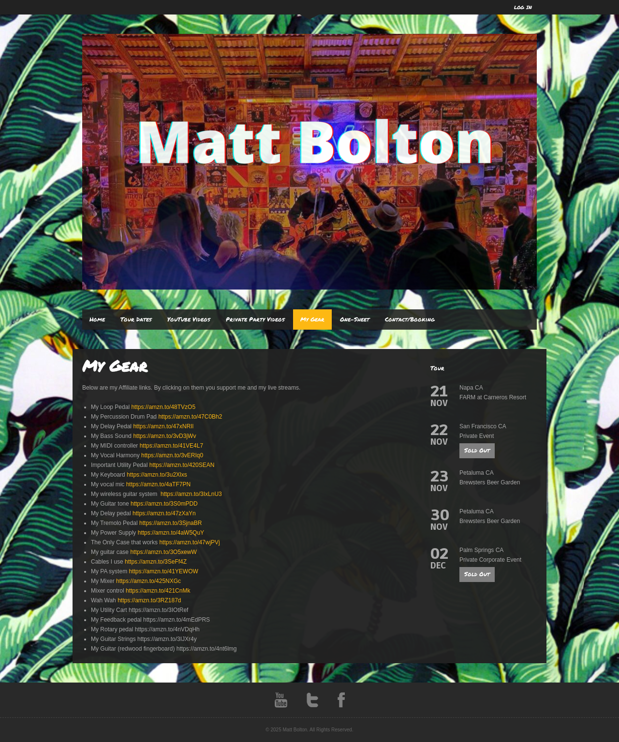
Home (97, 319)
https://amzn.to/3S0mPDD (164, 503)
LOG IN (523, 7)
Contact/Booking (410, 319)
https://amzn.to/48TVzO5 (163, 407)
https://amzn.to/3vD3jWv (164, 436)
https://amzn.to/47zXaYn (164, 513)
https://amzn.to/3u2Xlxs (157, 474)
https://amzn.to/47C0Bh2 (190, 416)
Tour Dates (136, 319)
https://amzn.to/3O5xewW (163, 552)
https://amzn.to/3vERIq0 (172, 455)
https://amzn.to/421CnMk (158, 590)
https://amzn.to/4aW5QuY (171, 532)
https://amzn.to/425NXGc (148, 581)
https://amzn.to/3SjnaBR (170, 523)
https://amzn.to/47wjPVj (189, 542)
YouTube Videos (188, 319)
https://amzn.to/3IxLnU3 (191, 494)
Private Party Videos (255, 319)
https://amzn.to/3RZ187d (149, 600)
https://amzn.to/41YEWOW (163, 571)
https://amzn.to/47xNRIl (163, 426)
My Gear (312, 319)
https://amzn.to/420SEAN (182, 465)
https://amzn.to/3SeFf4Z (156, 561)
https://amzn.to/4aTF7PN (158, 484)
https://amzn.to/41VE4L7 (171, 445)
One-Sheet (354, 319)
